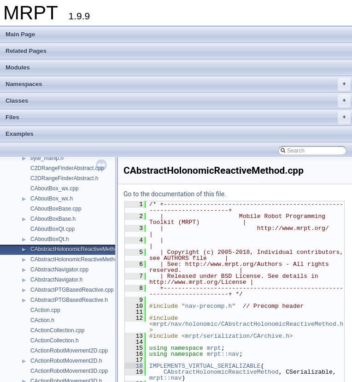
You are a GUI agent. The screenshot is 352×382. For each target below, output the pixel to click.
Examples (20, 133)
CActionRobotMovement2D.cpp (69, 350)
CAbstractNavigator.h (56, 279)
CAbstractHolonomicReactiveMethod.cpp (80, 249)
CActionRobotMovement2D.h (66, 361)
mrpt (214, 348)
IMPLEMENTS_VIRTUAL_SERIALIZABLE (205, 366)
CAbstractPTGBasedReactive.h (69, 300)
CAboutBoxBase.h (53, 219)
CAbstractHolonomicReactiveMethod (221, 372)
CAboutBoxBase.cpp (56, 209)
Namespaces (178, 84)
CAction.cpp (45, 310)
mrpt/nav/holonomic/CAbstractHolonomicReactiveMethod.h (248, 324)
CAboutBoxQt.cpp (52, 229)
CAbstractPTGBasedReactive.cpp (72, 290)
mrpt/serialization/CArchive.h (237, 336)
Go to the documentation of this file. (174, 194)
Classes (178, 100)
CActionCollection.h (54, 340)
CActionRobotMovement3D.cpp (69, 371)
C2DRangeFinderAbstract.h (64, 178)
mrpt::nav (223, 354)
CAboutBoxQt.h (49, 239)
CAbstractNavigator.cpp (59, 269)
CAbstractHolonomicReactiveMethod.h (77, 259)
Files (178, 117)
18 (134, 366)
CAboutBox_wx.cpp (54, 188)
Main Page (20, 34)
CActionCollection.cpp (57, 330)
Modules (18, 67)
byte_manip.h (47, 158)
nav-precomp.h (208, 306)
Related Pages (26, 50)
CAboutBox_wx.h (51, 198)
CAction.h (42, 320)
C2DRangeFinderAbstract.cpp (67, 168)
